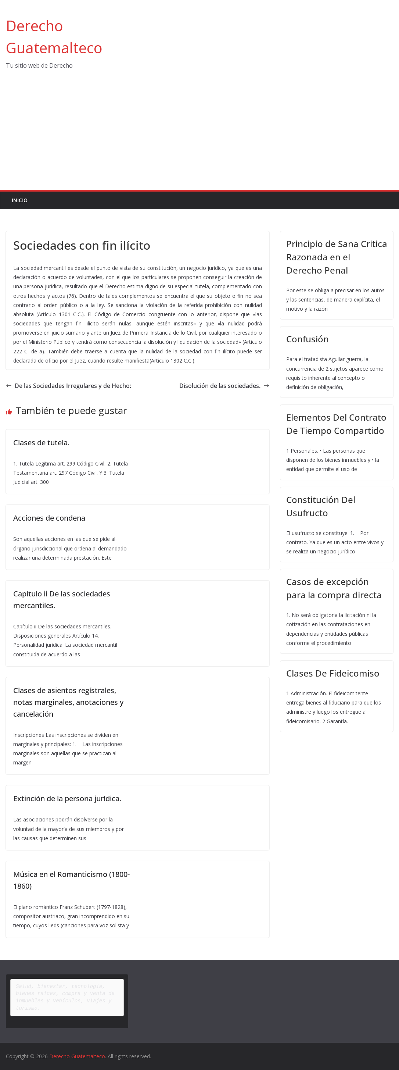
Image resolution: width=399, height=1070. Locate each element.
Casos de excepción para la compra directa (334, 588)
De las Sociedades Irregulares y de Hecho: (68, 386)
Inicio (20, 200)
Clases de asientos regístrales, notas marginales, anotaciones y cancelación (68, 702)
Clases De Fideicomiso (333, 673)
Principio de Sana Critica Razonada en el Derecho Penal (336, 257)
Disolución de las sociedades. (224, 386)
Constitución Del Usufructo (320, 506)
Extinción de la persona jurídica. (67, 798)
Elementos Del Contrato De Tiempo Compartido (336, 423)
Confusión (307, 339)
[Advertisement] (199, 134)
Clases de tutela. (41, 442)
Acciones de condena (49, 518)
